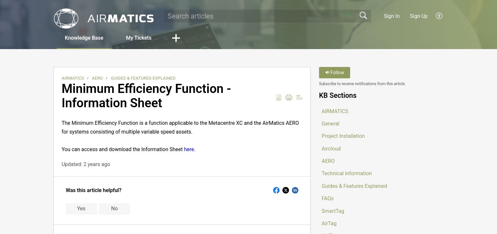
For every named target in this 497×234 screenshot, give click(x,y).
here (189, 149)
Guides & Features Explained (143, 78)
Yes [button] (81, 208)
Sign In (391, 16)
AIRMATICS (73, 78)
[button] (439, 16)
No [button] (114, 208)
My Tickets (138, 38)
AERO (97, 78)
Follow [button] (334, 72)
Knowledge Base (84, 38)
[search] (267, 16)
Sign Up (419, 16)
